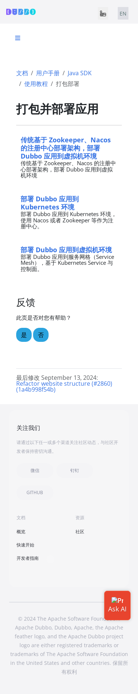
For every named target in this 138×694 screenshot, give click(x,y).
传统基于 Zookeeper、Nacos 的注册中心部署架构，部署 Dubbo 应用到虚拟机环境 (66, 147)
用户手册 (48, 73)
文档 (22, 73)
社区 (79, 531)
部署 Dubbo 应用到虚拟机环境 (66, 249)
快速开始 (25, 545)
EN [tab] (123, 13)
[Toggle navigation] (103, 13)
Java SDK (80, 73)
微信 (35, 470)
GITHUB (34, 492)
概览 (21, 531)
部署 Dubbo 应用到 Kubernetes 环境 (50, 202)
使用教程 (36, 84)
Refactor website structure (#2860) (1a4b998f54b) (64, 386)
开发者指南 (28, 558)
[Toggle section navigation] (18, 38)
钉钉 (74, 470)
